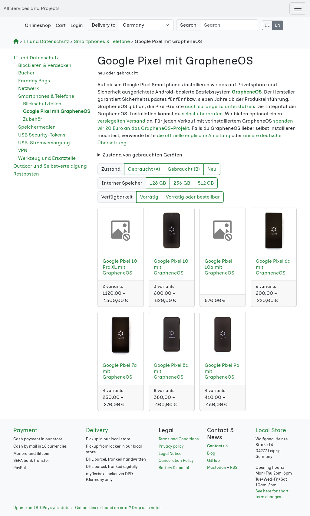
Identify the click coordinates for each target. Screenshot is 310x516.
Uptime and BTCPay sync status (42, 507)
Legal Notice (170, 453)
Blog (211, 453)
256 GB (181, 183)
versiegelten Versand (121, 121)
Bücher (26, 73)
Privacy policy (171, 446)
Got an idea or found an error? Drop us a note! (117, 507)
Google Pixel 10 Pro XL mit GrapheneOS (120, 266)
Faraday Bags (34, 81)
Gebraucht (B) (184, 169)
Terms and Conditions (179, 439)
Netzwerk (28, 88)
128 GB (158, 183)
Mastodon (216, 467)
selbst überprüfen (202, 114)
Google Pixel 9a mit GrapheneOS (222, 371)
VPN (22, 150)
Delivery (97, 430)
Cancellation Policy (176, 460)
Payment (25, 430)
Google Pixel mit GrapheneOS (56, 111)
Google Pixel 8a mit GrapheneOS (171, 371)
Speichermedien (37, 127)
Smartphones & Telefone (100, 41)
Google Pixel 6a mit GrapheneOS (273, 266)
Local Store (271, 430)
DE (267, 25)
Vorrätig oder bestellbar (193, 197)
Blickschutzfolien (42, 104)
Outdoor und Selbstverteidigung (50, 166)
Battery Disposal (174, 467)
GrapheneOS (247, 92)
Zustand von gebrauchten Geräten (142, 155)
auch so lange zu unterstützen (219, 106)
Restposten (26, 174)
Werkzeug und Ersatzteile (47, 158)
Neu (211, 169)
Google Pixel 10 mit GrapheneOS (171, 266)
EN (277, 25)
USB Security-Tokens (41, 135)
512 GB (206, 183)
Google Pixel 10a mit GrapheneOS (219, 266)
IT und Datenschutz (45, 41)
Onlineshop (38, 25)
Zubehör (32, 119)
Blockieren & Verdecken (44, 65)
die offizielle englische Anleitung (193, 135)
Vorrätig (149, 197)
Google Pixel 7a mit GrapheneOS (120, 371)
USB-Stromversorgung (44, 143)
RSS (233, 467)
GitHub (213, 460)
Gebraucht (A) (144, 169)
